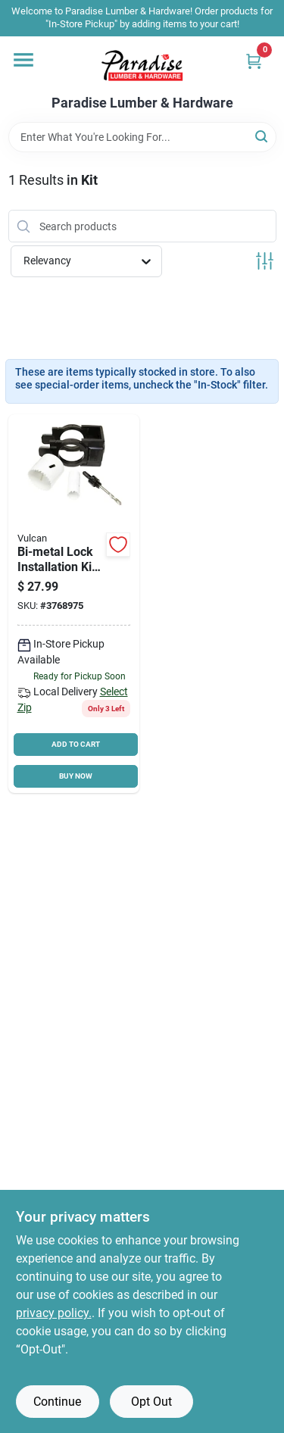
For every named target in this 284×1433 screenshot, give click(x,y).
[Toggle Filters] (264, 261)
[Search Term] (142, 137)
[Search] (262, 135)
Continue (57, 1401)
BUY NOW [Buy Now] (75, 776)
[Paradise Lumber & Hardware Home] (142, 66)
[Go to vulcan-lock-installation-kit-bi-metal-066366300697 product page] (74, 604)
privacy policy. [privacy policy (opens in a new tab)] (54, 1313)
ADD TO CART (75, 744)
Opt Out (151, 1401)
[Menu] (23, 60)
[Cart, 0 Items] (253, 61)
